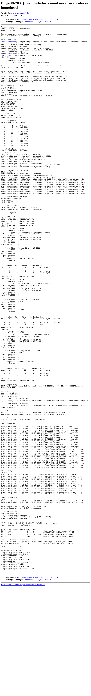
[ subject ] (39, 21)
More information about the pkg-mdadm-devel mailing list (23, 694)
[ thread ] (31, 21)
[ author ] (47, 21)
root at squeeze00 (9, 44)
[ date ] (25, 21)
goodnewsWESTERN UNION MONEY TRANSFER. (38, 19)
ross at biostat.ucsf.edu (20, 13)
